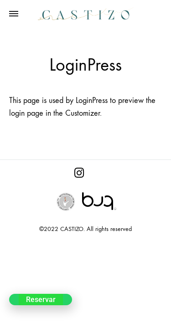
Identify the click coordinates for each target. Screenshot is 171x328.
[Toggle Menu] (13, 14)
